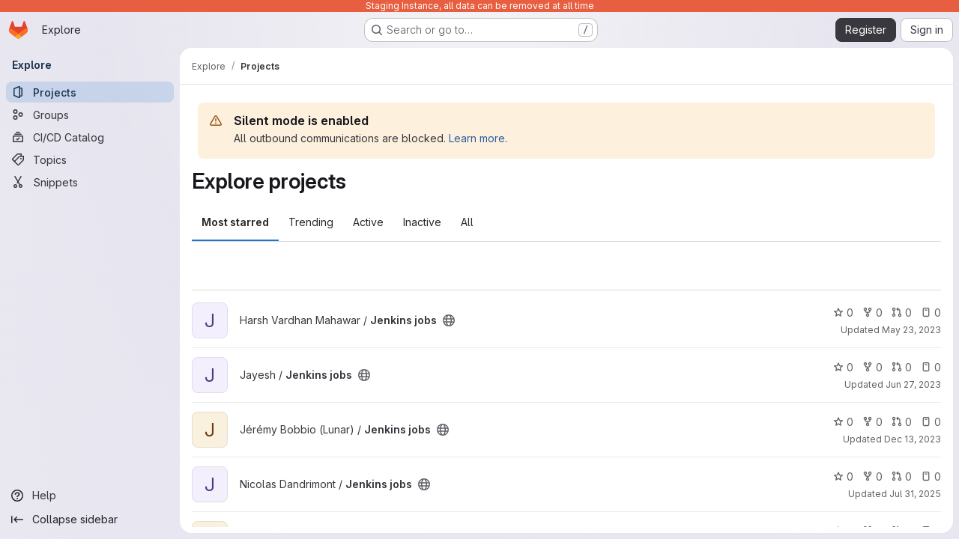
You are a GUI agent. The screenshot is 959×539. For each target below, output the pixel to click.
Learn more (477, 138)
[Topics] (90, 159)
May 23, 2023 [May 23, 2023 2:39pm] (911, 329)
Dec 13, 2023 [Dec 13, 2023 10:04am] (912, 439)
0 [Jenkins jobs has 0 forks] (872, 312)
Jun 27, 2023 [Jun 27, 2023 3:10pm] (913, 384)
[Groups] (90, 114)
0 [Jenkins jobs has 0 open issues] (931, 312)
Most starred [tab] (235, 222)
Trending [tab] (310, 222)
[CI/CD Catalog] (90, 137)
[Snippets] (90, 181)
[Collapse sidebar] (90, 519)
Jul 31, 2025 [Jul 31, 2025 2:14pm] (915, 493)
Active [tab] (368, 222)
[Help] (90, 495)
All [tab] (467, 222)
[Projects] (90, 92)
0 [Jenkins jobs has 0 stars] (843, 312)
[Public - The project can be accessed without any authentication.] (449, 320)
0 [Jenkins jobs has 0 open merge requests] (902, 312)
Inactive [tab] (422, 222)
